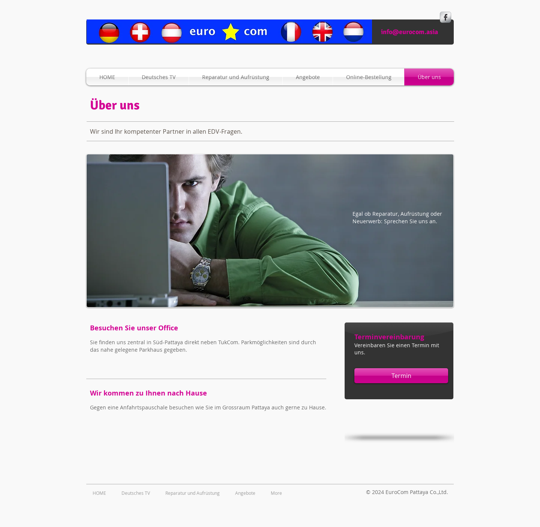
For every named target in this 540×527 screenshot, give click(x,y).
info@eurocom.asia (409, 32)
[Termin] (401, 375)
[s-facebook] (445, 17)
